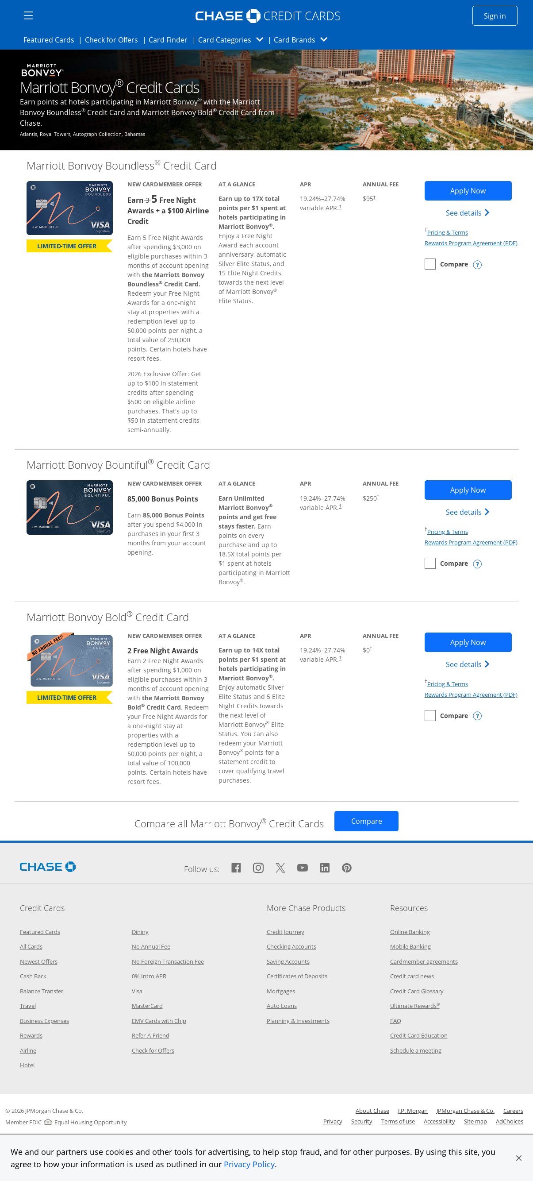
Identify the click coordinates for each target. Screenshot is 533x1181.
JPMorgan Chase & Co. (466, 1111)
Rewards (31, 1035)
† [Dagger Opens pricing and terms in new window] (340, 206)
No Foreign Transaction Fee (168, 961)
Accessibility (439, 1121)
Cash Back (33, 976)
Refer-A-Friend (150, 1035)
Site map (475, 1121)
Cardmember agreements (424, 961)
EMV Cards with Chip (159, 1021)
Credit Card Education (419, 1035)
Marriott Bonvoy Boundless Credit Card (122, 165)
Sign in (501, 15)
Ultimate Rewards (415, 1006)
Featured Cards (51, 39)
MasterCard (147, 1006)
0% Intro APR (149, 976)
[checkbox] (446, 264)
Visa (137, 991)
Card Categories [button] (233, 39)
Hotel (27, 1065)
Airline (28, 1050)
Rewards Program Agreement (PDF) (471, 243)
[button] (518, 1158)
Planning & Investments (298, 1021)
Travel (28, 1006)
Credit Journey (285, 932)
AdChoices (509, 1121)
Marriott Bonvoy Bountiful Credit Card (118, 464)
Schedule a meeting (415, 1050)
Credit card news (412, 976)
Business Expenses (44, 1021)
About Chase (372, 1111)
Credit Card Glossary (417, 991)
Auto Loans (282, 1006)
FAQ (395, 1021)
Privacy (332, 1121)
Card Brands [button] (303, 39)
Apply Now (481, 190)
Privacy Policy (249, 1164)
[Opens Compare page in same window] (366, 821)
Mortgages (281, 991)
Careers (513, 1111)
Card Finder (171, 39)
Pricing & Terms (447, 232)
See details (469, 212)
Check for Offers (114, 39)
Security (361, 1121)
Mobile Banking (410, 946)
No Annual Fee (151, 946)
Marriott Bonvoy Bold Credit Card (108, 617)
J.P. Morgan (413, 1111)
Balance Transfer (41, 991)
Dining (140, 932)
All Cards (31, 946)
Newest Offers (39, 961)
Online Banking (410, 932)
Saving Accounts (288, 961)
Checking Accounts (291, 946)
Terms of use (398, 1121)
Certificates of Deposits (297, 976)
